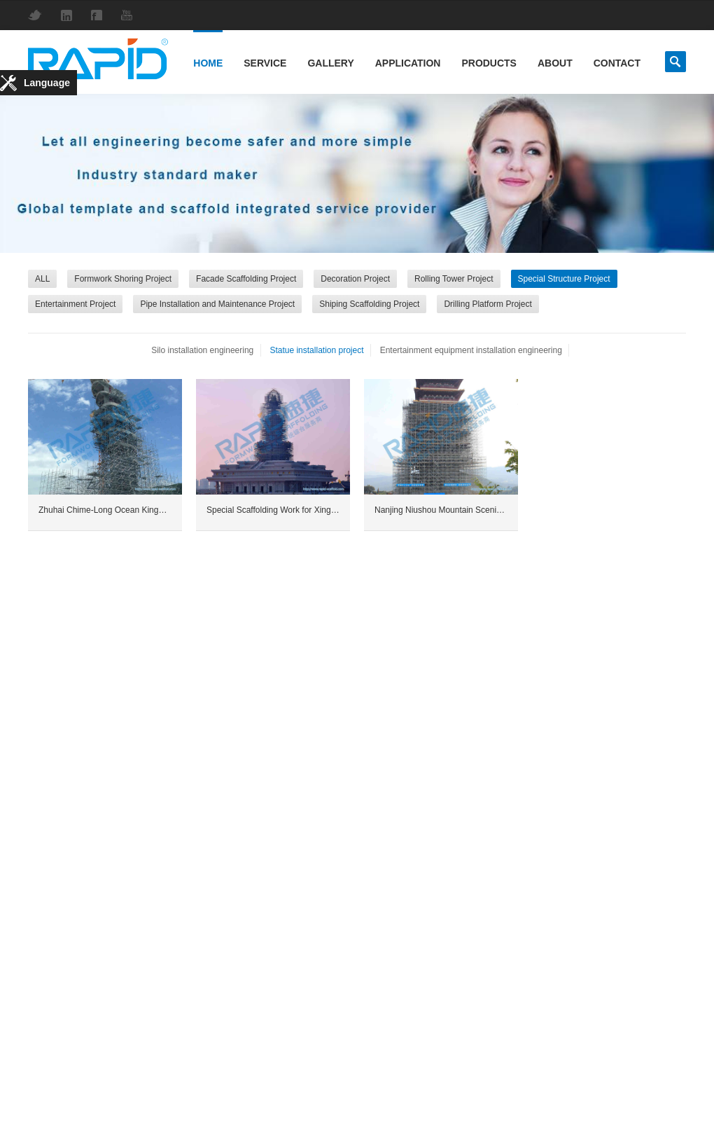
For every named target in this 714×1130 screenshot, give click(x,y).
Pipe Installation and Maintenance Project (217, 304)
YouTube (130, 15)
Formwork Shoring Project (123, 279)
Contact (617, 63)
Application (408, 63)
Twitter (38, 15)
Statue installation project (316, 350)
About (555, 63)
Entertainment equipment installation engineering (471, 350)
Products (488, 63)
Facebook (100, 15)
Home (208, 63)
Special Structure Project (564, 279)
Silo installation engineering (202, 350)
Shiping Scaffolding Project (369, 304)
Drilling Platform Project (487, 304)
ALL (42, 279)
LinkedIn (70, 15)
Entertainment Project (75, 304)
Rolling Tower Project (453, 279)
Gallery (330, 63)
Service (265, 63)
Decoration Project (355, 279)
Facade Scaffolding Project (246, 279)
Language (47, 82)
